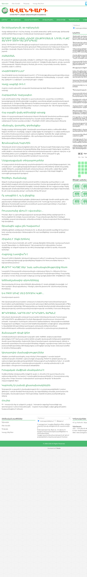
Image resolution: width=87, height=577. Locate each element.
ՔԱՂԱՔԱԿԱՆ (16, 20)
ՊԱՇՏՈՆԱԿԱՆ (74, 20)
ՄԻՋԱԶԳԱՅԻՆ (47, 20)
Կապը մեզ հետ (38, 3)
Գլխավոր (5, 3)
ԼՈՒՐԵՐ (5, 20)
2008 (77, 201)
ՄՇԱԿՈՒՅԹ (61, 20)
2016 (77, 186)
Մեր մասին (16, 3)
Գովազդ (26, 3)
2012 (77, 194)
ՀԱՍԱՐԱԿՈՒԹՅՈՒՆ (31, 20)
